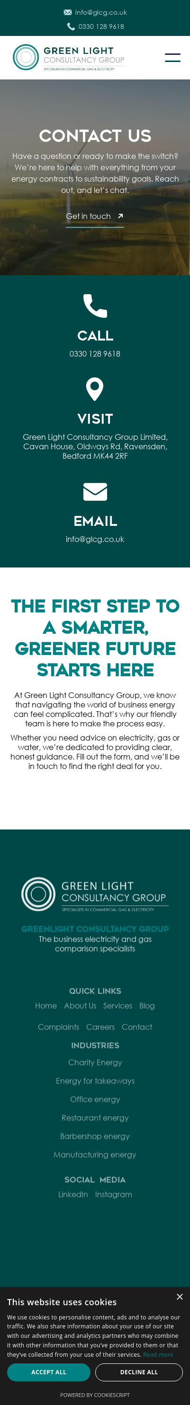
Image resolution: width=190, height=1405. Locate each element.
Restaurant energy (95, 1129)
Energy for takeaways (95, 1092)
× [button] (179, 1297)
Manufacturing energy (95, 1166)
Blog (147, 1017)
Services (117, 1017)
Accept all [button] (48, 1372)
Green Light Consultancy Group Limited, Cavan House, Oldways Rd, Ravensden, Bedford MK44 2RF (95, 446)
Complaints (58, 1038)
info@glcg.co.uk (95, 539)
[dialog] (95, 1346)
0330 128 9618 (95, 353)
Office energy (95, 1111)
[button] (173, 58)
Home (46, 1017)
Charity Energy (95, 1074)
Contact (137, 1038)
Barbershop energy (95, 1147)
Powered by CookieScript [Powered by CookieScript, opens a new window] (95, 1394)
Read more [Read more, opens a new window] (158, 1355)
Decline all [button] (139, 1372)
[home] (80, 57)
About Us (80, 1017)
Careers (100, 1038)
